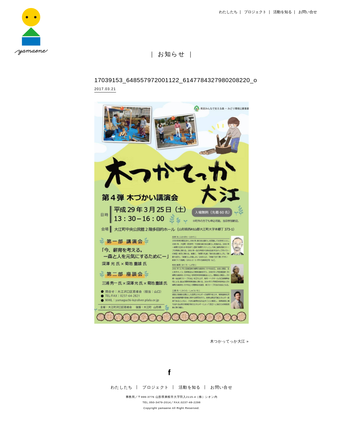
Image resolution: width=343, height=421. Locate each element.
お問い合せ (307, 12)
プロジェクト (255, 12)
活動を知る (282, 12)
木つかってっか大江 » (229, 341)
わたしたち (228, 12)
